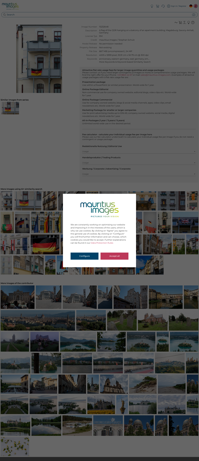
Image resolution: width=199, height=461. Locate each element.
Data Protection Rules (102, 243)
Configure (84, 256)
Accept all (114, 256)
